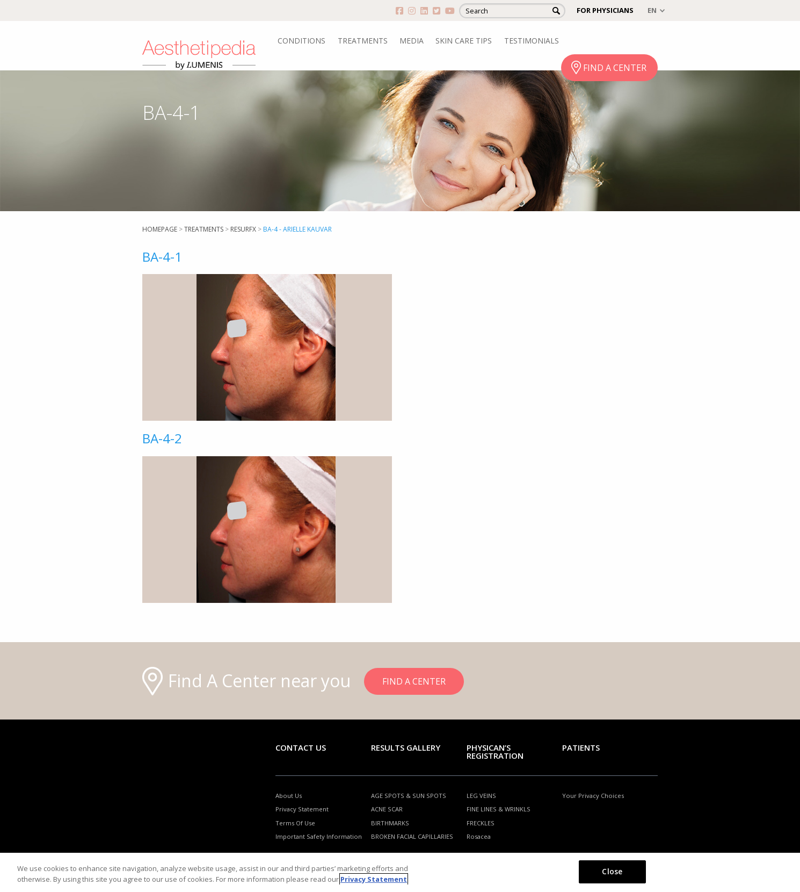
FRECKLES (480, 823)
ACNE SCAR (387, 809)
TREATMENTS (363, 40)
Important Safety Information (318, 836)
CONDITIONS (301, 40)
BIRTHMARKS (390, 823)
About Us (288, 796)
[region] (400, 872)
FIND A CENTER (614, 68)
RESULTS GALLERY (405, 747)
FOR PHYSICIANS (605, 10)
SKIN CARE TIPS (463, 40)
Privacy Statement (302, 809)
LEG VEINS (481, 796)
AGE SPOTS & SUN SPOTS (408, 796)
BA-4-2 (162, 438)
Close (612, 871)
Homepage (159, 229)
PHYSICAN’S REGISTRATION (495, 751)
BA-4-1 (162, 256)
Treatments (203, 229)
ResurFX (243, 229)
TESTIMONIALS (531, 40)
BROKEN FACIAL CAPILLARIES (412, 836)
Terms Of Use (295, 823)
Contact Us (300, 747)
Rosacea (479, 836)
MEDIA (411, 40)
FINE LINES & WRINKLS (498, 809)
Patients (581, 747)
